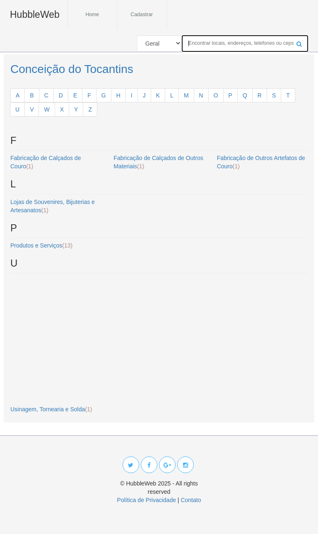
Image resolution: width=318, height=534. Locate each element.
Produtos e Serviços (41, 245)
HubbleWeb (35, 14)
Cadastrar (141, 14)
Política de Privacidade (146, 500)
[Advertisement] (159, 340)
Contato (191, 500)
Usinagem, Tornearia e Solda (51, 409)
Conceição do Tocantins (71, 69)
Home (92, 14)
